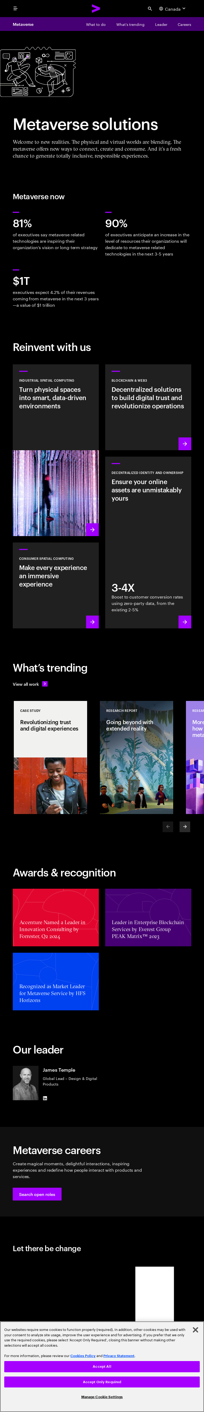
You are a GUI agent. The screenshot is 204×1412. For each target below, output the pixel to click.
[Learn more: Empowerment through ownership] (148, 542)
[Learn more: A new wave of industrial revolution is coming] (56, 450)
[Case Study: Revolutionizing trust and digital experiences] (50, 757)
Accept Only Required (102, 1382)
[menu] (15, 8)
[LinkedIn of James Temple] (45, 1098)
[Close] (195, 1330)
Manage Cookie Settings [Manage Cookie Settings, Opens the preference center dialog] (102, 1397)
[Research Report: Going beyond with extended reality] (136, 757)
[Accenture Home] (96, 8)
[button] (37, 1194)
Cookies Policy (83, 1356)
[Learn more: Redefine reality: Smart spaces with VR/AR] (56, 585)
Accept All (102, 1366)
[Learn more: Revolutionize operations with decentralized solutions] (148, 407)
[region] (102, 1366)
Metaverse (23, 24)
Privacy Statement (118, 1356)
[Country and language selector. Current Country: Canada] (173, 8)
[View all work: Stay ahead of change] (30, 683)
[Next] (184, 826)
